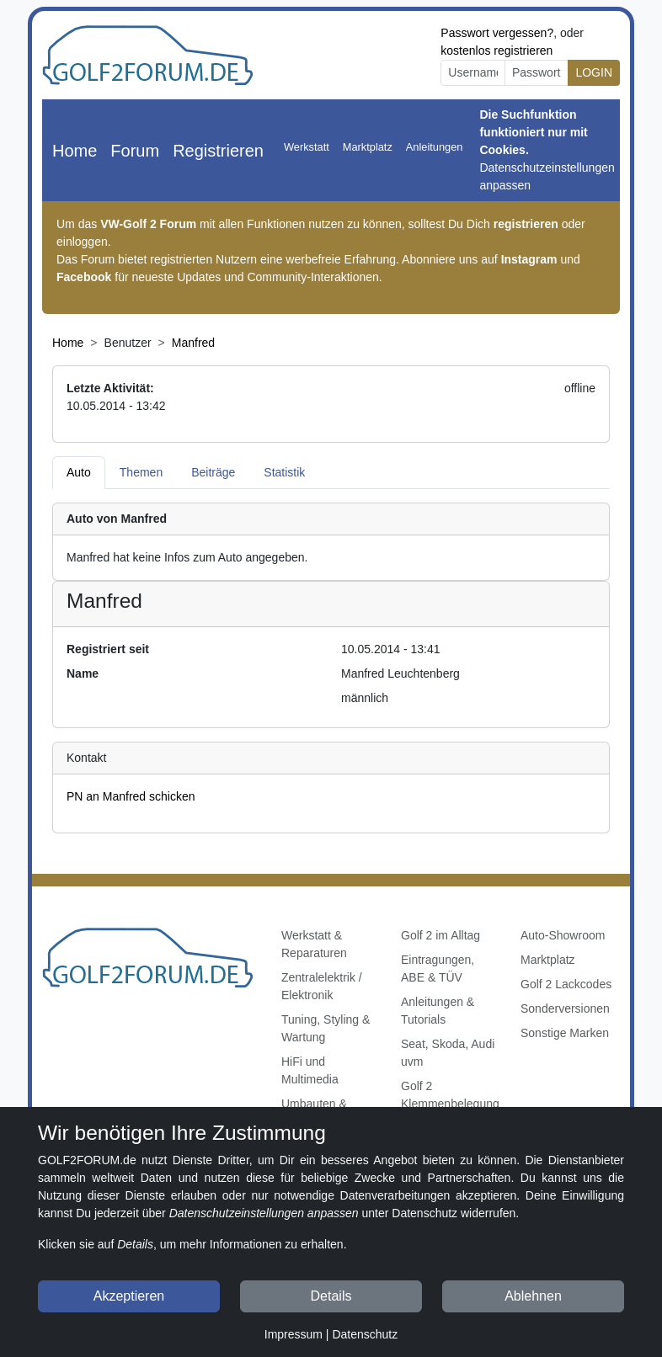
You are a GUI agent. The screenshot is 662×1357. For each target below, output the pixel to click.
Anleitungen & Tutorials (437, 1010)
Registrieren (218, 150)
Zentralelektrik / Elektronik (321, 986)
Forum (134, 150)
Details (331, 1296)
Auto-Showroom (563, 935)
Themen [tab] (141, 472)
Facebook (83, 277)
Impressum (293, 1334)
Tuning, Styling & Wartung (325, 1028)
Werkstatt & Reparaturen (314, 944)
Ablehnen (533, 1296)
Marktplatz (367, 147)
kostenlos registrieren (496, 50)
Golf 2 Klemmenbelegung (450, 1094)
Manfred (193, 342)
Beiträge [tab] (213, 472)
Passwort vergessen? (496, 33)
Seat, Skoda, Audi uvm (447, 1052)
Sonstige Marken (565, 1033)
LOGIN (593, 72)
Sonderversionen (565, 1008)
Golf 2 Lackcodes (566, 984)
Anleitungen (434, 147)
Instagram (529, 259)
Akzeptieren (129, 1296)
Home (74, 150)
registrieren (526, 224)
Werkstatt (306, 147)
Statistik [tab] (284, 472)
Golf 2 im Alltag (440, 935)
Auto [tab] (79, 472)
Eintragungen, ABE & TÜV (437, 968)
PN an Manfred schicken (131, 796)
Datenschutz (365, 1334)
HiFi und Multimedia (310, 1070)
